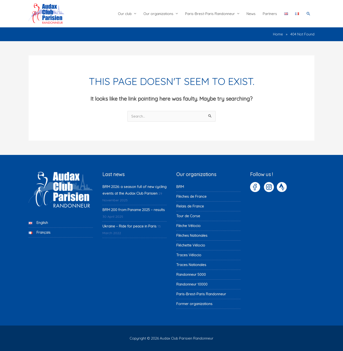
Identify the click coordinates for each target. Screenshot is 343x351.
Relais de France (190, 206)
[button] (308, 13)
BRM (180, 186)
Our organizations (158, 13)
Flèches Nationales (191, 235)
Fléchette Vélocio (190, 245)
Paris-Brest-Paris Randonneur (210, 13)
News (251, 13)
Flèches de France (191, 196)
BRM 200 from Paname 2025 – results (133, 209)
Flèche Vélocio (188, 225)
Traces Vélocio (188, 254)
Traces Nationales (191, 264)
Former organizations (194, 303)
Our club (125, 13)
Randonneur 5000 (191, 274)
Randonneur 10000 (191, 284)
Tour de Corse (188, 215)
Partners (270, 13)
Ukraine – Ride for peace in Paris (129, 226)
